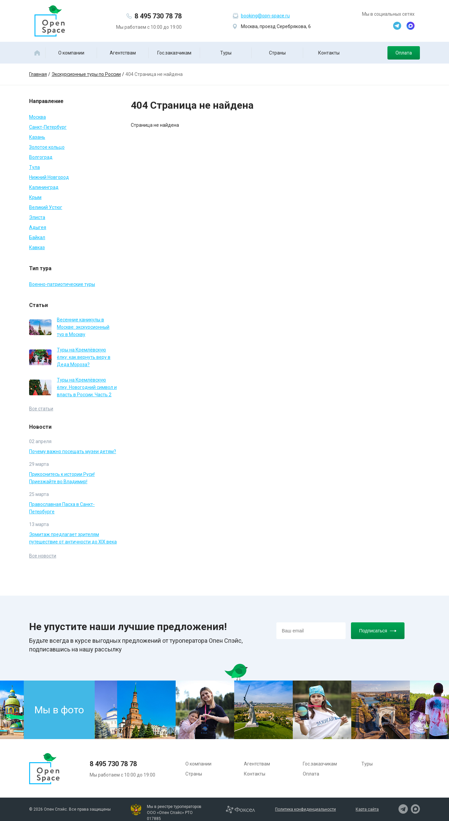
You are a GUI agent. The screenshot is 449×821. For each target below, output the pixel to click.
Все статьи (41, 408)
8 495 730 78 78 (158, 16)
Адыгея (37, 227)
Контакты (329, 53)
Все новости (42, 555)
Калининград (44, 187)
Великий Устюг (45, 207)
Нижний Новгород (49, 177)
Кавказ (37, 247)
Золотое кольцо (47, 147)
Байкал (37, 237)
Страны (277, 53)
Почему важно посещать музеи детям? (72, 451)
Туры (226, 53)
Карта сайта (367, 809)
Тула (34, 167)
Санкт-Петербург (48, 127)
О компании (71, 53)
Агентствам (123, 53)
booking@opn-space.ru (265, 15)
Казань (37, 137)
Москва (37, 117)
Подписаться (377, 630)
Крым (35, 197)
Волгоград (41, 157)
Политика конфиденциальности (305, 809)
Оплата (403, 53)
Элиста (37, 217)
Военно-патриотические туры (62, 284)
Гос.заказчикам (174, 53)
